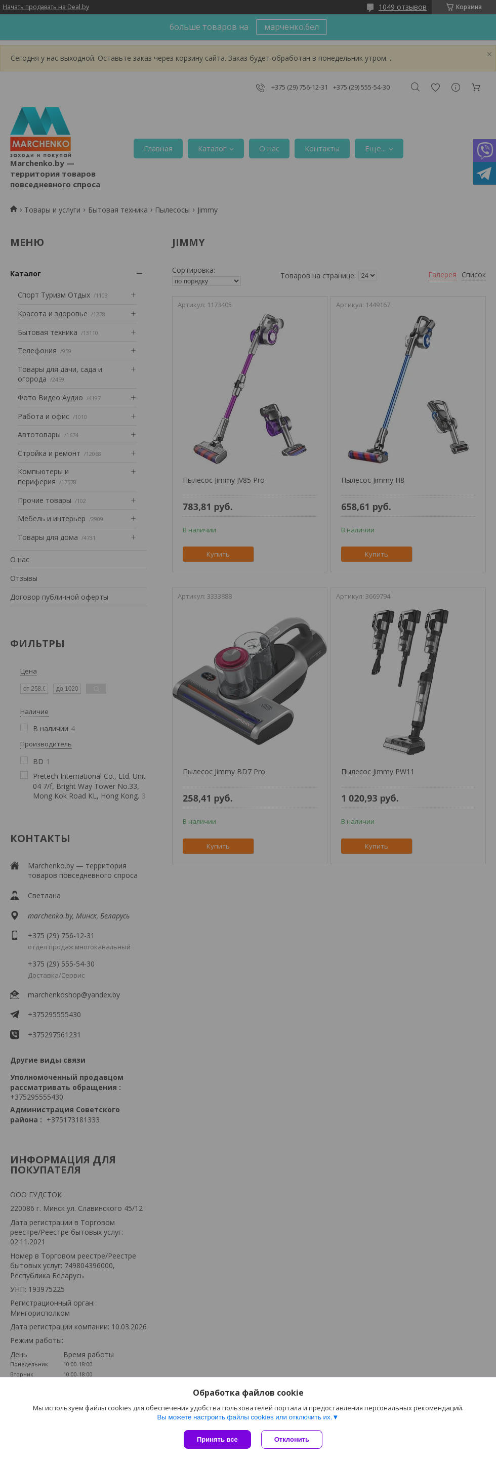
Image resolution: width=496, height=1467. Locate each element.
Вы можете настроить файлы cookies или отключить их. (244, 1417)
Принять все (217, 1439)
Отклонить (291, 1439)
